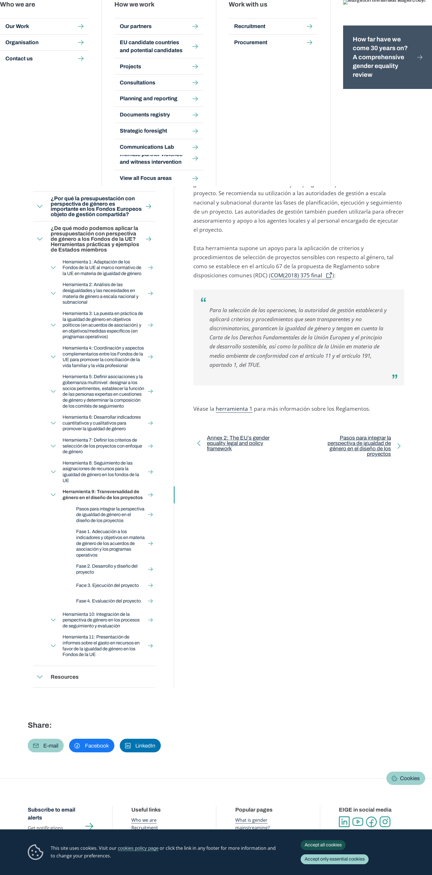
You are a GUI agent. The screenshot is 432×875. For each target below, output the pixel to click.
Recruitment (144, 827)
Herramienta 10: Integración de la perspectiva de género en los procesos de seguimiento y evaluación (101, 620)
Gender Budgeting (158, 55)
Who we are (144, 820)
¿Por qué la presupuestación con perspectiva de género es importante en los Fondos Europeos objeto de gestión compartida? (96, 206)
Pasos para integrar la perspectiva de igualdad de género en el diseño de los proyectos (110, 514)
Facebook (371, 821)
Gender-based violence (249, 17)
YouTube (357, 821)
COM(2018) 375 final (296, 275)
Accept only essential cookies (335, 859)
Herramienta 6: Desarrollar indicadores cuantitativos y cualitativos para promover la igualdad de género (102, 423)
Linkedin (344, 821)
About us (392, 16)
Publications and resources (145, 17)
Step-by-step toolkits (117, 55)
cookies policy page (138, 848)
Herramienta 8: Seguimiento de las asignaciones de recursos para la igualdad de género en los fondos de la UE (101, 472)
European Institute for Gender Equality (39, 17)
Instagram (385, 821)
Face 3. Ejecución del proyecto (107, 585)
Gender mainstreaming (199, 17)
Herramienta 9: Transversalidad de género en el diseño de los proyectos (103, 494)
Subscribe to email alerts (51, 813)
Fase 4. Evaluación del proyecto (108, 600)
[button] (46, 745)
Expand (39, 180)
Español (385, 75)
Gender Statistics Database (350, 17)
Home (39, 55)
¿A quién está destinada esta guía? (81, 159)
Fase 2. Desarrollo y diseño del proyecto (107, 569)
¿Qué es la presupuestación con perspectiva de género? (91, 180)
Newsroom (101, 16)
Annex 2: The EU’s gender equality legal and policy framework (238, 444)
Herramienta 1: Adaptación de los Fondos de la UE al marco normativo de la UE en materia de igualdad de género (102, 267)
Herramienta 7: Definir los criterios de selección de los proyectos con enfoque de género (102, 446)
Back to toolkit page (69, 134)
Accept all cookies (323, 844)
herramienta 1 (234, 408)
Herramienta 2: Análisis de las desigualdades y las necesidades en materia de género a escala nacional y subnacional (100, 293)
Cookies (410, 778)
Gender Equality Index (298, 17)
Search (418, 17)
